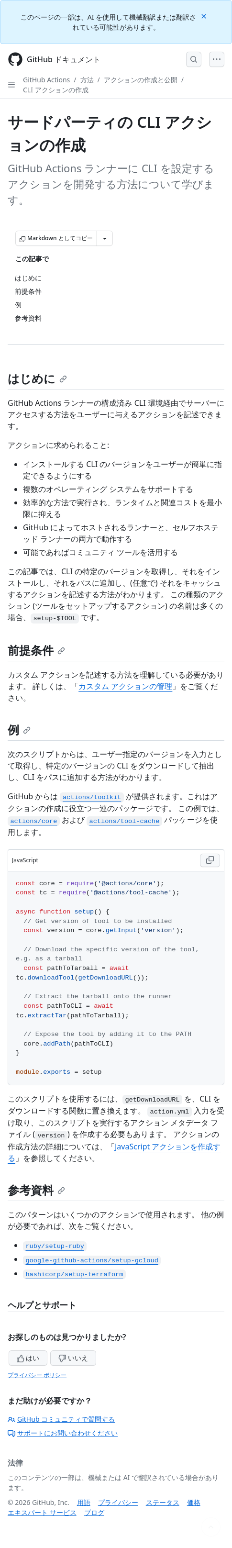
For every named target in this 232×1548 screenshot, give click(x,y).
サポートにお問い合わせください (63, 1432)
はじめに (37, 378)
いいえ (73, 1357)
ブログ (94, 1512)
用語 (83, 1502)
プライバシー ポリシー (37, 1375)
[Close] (204, 15)
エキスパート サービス (42, 1512)
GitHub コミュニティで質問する (61, 1419)
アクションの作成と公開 (140, 79)
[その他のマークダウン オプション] (105, 238)
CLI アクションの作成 (55, 89)
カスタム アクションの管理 (125, 686)
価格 (193, 1502)
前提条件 (36, 650)
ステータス (162, 1502)
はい (28, 1357)
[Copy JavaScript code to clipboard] (210, 860)
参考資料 (36, 1190)
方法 (87, 79)
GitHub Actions (46, 79)
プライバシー (118, 1502)
